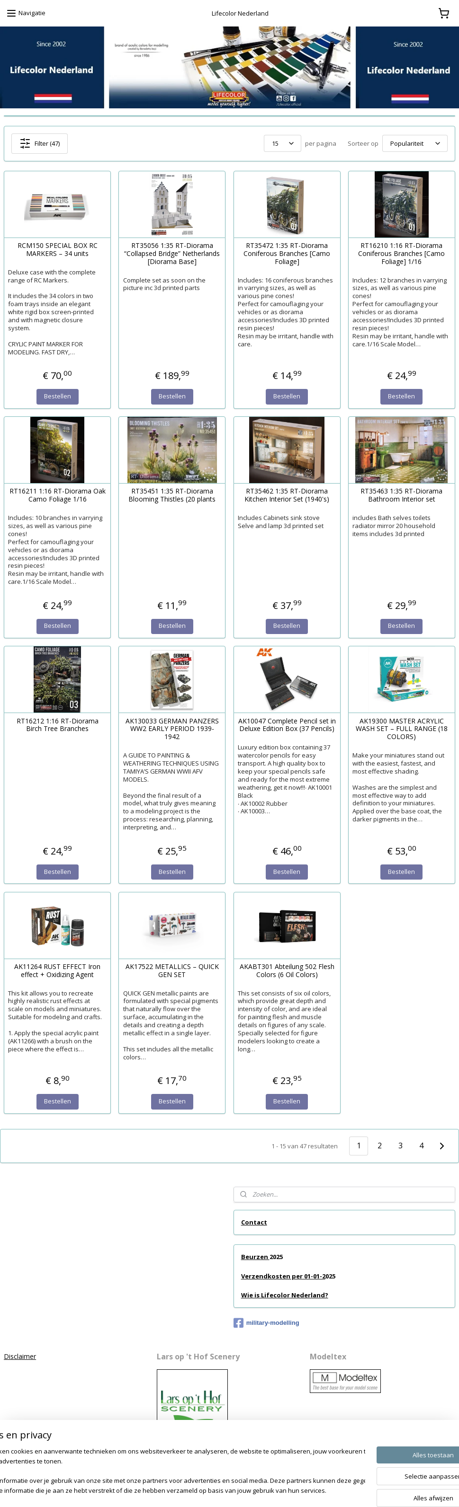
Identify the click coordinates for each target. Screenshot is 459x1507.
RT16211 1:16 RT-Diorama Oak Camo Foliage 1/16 (57, 495)
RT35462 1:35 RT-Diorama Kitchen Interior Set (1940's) (286, 495)
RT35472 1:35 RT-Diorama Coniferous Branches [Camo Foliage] (286, 253)
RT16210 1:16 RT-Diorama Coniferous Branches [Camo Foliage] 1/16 (401, 253)
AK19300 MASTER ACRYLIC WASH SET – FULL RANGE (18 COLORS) (402, 728)
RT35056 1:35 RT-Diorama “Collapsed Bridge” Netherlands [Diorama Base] (172, 253)
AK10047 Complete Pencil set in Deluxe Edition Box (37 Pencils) (287, 725)
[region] (167, 1471)
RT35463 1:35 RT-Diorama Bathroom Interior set (401, 495)
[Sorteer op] (415, 143)
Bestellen (57, 396)
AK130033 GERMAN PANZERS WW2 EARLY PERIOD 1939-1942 (172, 728)
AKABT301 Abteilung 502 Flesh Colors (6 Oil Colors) (287, 971)
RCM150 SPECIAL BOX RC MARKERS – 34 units (58, 250)
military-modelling (266, 1323)
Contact (254, 1222)
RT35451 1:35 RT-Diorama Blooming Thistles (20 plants (172, 495)
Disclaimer (20, 1356)
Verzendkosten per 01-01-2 (283, 1276)
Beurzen (255, 1256)
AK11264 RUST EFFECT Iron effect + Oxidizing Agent (57, 971)
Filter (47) (39, 143)
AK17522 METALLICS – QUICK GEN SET (172, 971)
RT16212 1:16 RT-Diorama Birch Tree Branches (58, 725)
